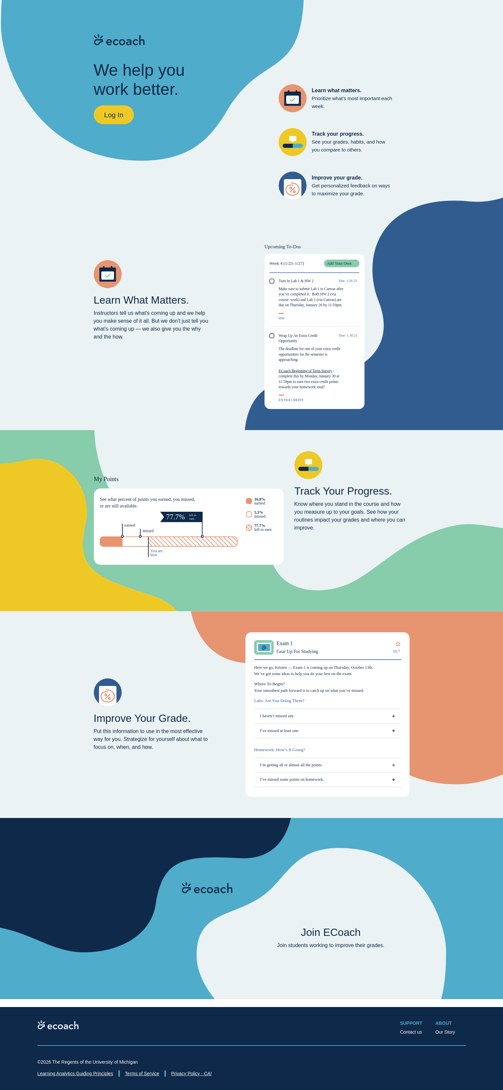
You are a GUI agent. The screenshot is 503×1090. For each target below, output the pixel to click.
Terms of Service (142, 1073)
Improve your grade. (337, 177)
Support (411, 1023)
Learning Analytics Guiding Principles (75, 1073)
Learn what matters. (337, 90)
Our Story (445, 1032)
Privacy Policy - (191, 1073)
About (444, 1023)
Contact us (411, 1032)
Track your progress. (338, 134)
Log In (113, 115)
